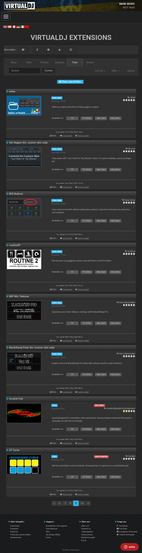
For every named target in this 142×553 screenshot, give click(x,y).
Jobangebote (87, 531)
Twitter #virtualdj (125, 534)
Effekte (44, 62)
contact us (86, 528)
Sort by (100, 70)
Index (12, 91)
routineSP (15, 245)
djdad (132, 97)
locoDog (131, 251)
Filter (115, 70)
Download (14, 526)
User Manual (51, 528)
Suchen (49, 70)
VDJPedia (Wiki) (53, 534)
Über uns (85, 526)
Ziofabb (131, 456)
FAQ (48, 531)
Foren (48, 537)
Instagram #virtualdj (127, 531)
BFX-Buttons (16, 194)
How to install (83, 136)
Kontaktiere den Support (56, 526)
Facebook (122, 526)
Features (14, 531)
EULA (83, 540)
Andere (90, 62)
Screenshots (15, 537)
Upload (131, 70)
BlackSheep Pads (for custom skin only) (31, 347)
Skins (29, 62)
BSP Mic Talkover (19, 296)
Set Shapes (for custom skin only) (28, 142)
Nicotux (131, 148)
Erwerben (14, 528)
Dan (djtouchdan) (127, 302)
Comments (67, 136)
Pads (75, 62)
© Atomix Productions (71, 550)
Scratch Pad (16, 398)
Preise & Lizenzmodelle (20, 534)
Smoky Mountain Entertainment (121, 408)
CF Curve (14, 450)
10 (82, 503)
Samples (59, 62)
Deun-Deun (130, 200)
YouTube (122, 528)
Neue (14, 62)
